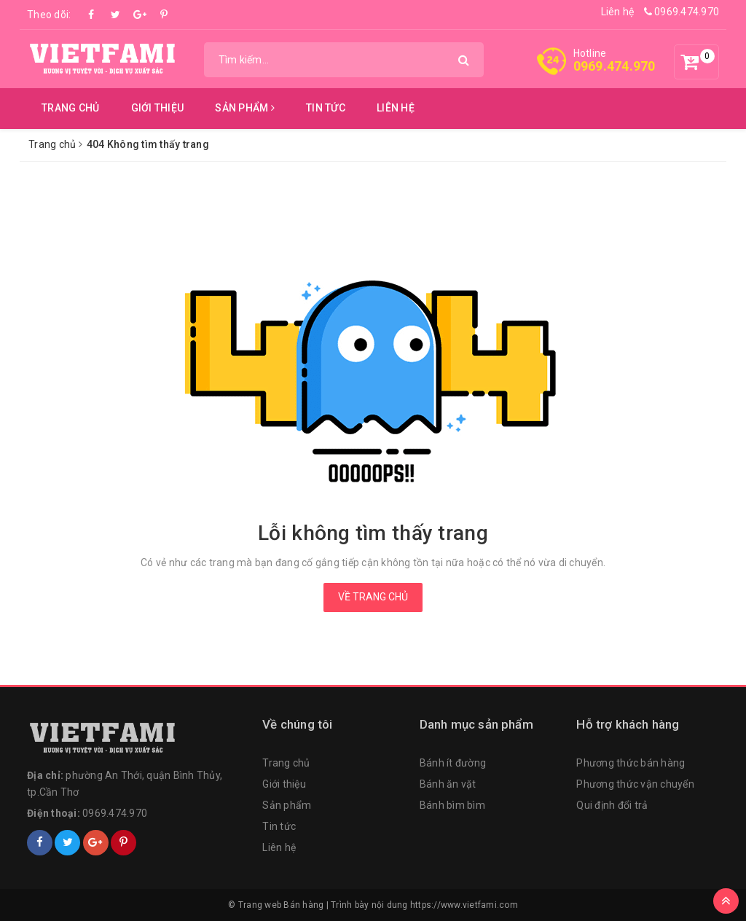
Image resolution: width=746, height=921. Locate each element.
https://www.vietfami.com (464, 905)
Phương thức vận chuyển (635, 784)
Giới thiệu (157, 108)
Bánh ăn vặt (448, 784)
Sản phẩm (245, 108)
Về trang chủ (373, 597)
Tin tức (325, 108)
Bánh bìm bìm (452, 805)
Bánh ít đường (453, 763)
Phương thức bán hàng (630, 763)
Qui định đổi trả (612, 805)
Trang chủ (70, 108)
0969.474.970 (682, 11)
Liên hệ (618, 11)
